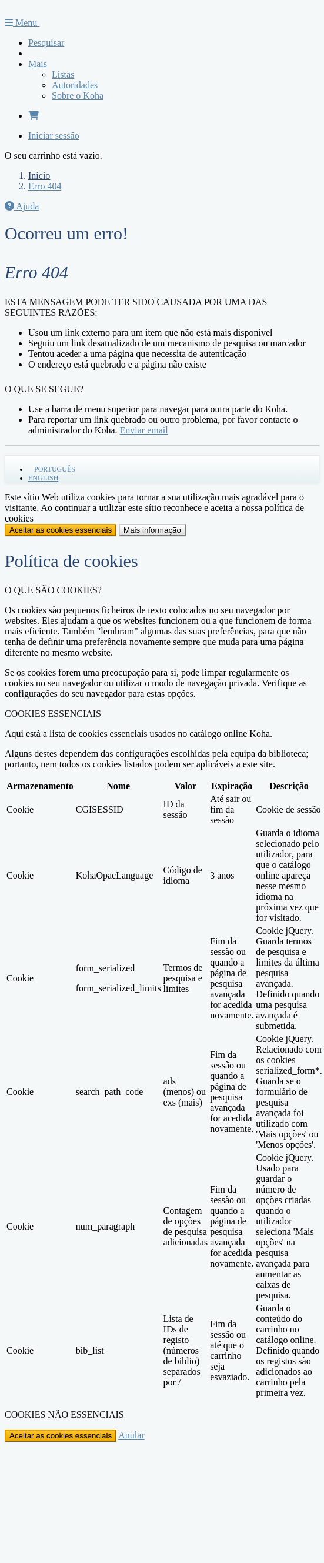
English (43, 478)
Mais (37, 64)
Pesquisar (46, 43)
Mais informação (152, 530)
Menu (22, 23)
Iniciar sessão (53, 136)
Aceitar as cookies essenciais (60, 530)
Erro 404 (44, 186)
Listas (63, 74)
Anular (131, 1435)
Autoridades (75, 85)
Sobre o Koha (77, 96)
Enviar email (144, 430)
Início (39, 176)
